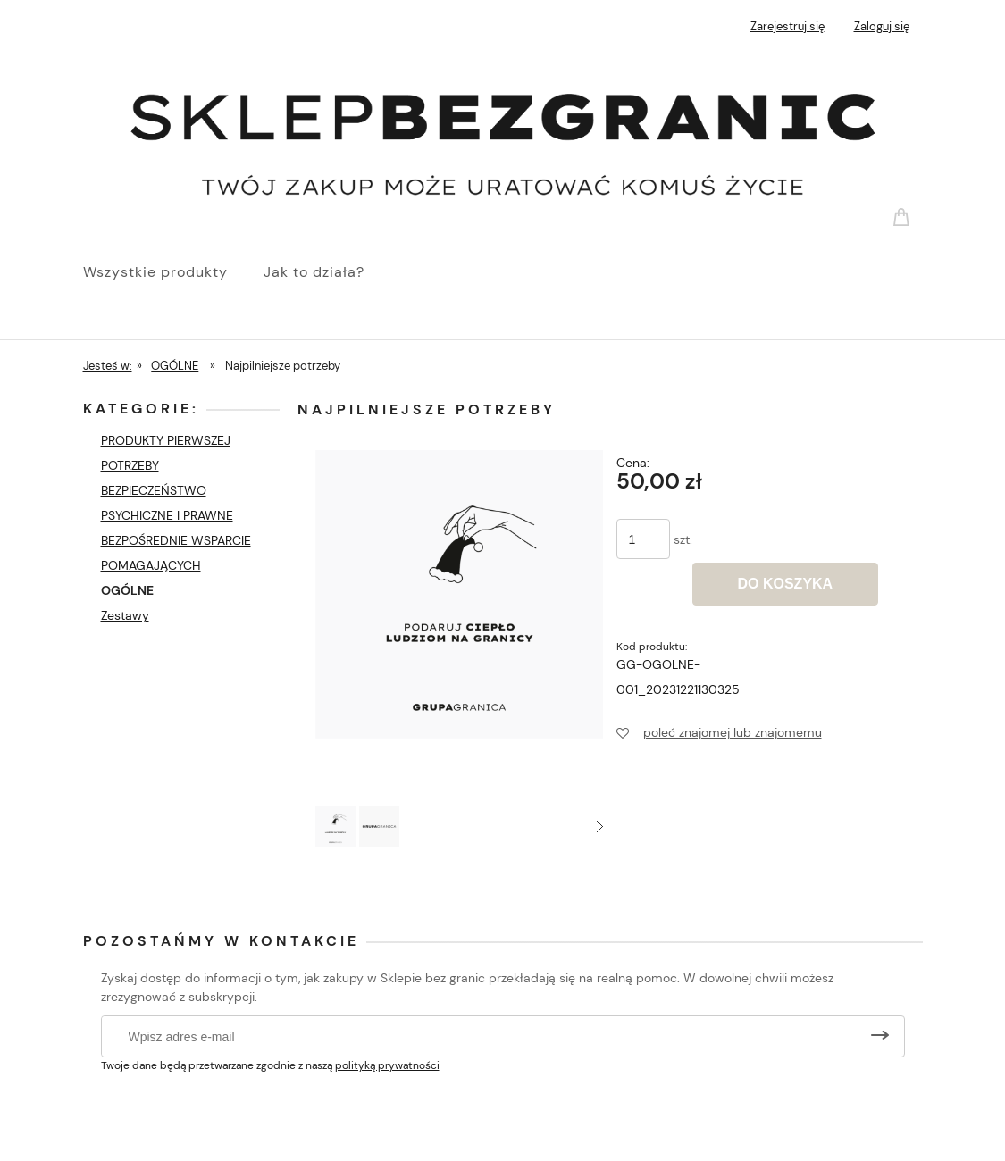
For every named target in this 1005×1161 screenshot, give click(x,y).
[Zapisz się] (880, 1036)
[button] (600, 826)
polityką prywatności (387, 1065)
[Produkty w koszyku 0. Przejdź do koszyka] (904, 216)
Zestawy (125, 615)
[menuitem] (173, 272)
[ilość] (643, 539)
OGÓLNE (127, 590)
